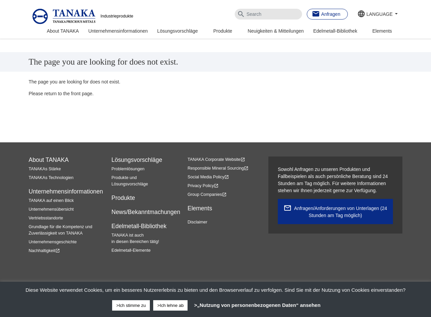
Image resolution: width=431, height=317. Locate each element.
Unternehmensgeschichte (53, 242)
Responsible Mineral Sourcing (218, 168)
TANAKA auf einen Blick (51, 200)
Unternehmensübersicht (51, 209)
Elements (382, 31)
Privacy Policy (203, 185)
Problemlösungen (127, 169)
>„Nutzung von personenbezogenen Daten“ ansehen (257, 305)
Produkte (222, 31)
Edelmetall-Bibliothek (335, 31)
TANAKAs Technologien (51, 177)
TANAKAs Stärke (45, 169)
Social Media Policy (208, 177)
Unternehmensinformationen (118, 31)
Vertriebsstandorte (46, 218)
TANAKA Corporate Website (216, 159)
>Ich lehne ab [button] (170, 305)
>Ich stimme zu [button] (131, 305)
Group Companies (207, 194)
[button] (377, 14)
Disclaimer (197, 222)
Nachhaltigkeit (44, 250)
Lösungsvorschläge (177, 31)
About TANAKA (63, 31)
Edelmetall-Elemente (131, 250)
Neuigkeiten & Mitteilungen (276, 31)
